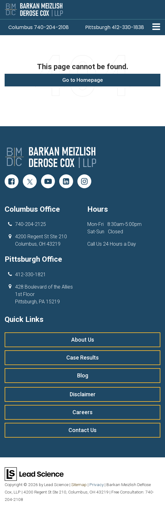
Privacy (96, 484)
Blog (82, 375)
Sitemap (79, 484)
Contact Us (82, 430)
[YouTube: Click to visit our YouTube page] (47, 182)
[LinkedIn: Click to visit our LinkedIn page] (66, 182)
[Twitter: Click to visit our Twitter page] (29, 182)
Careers (82, 412)
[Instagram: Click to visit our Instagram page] (84, 182)
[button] (38, 27)
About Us (82, 339)
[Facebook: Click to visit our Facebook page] (11, 182)
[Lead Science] (34, 473)
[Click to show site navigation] (156, 27)
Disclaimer (83, 394)
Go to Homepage (82, 80)
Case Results (82, 357)
